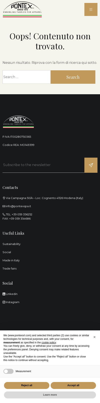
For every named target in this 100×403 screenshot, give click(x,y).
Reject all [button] (26, 385)
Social (7, 252)
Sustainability (11, 244)
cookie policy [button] (49, 342)
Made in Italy (11, 260)
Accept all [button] (73, 385)
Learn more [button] (50, 394)
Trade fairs (9, 268)
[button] (94, 337)
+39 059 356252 (22, 214)
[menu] (90, 9)
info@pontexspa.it (18, 206)
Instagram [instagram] (11, 302)
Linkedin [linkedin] (10, 294)
